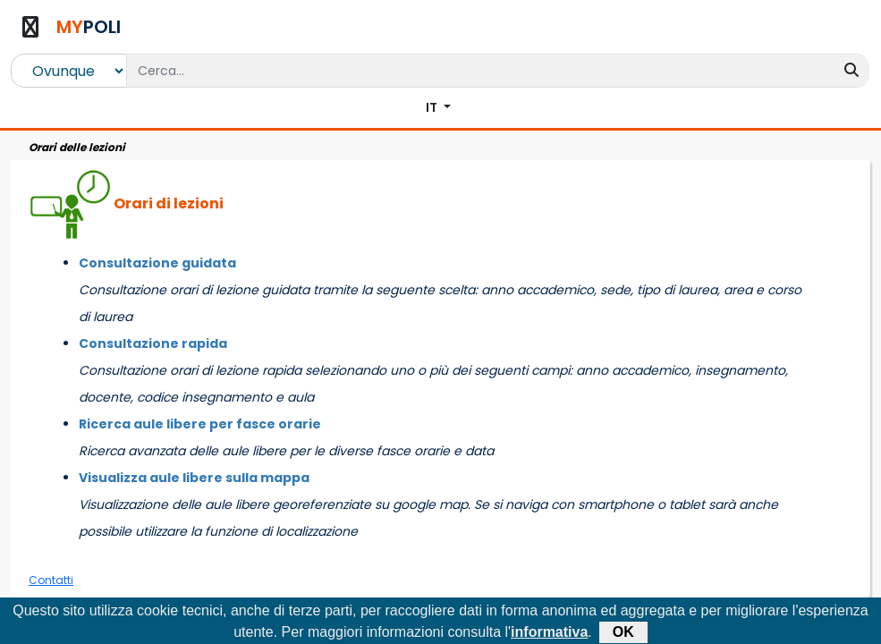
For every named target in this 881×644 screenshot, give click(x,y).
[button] (438, 107)
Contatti (51, 580)
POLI (88, 26)
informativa (549, 632)
